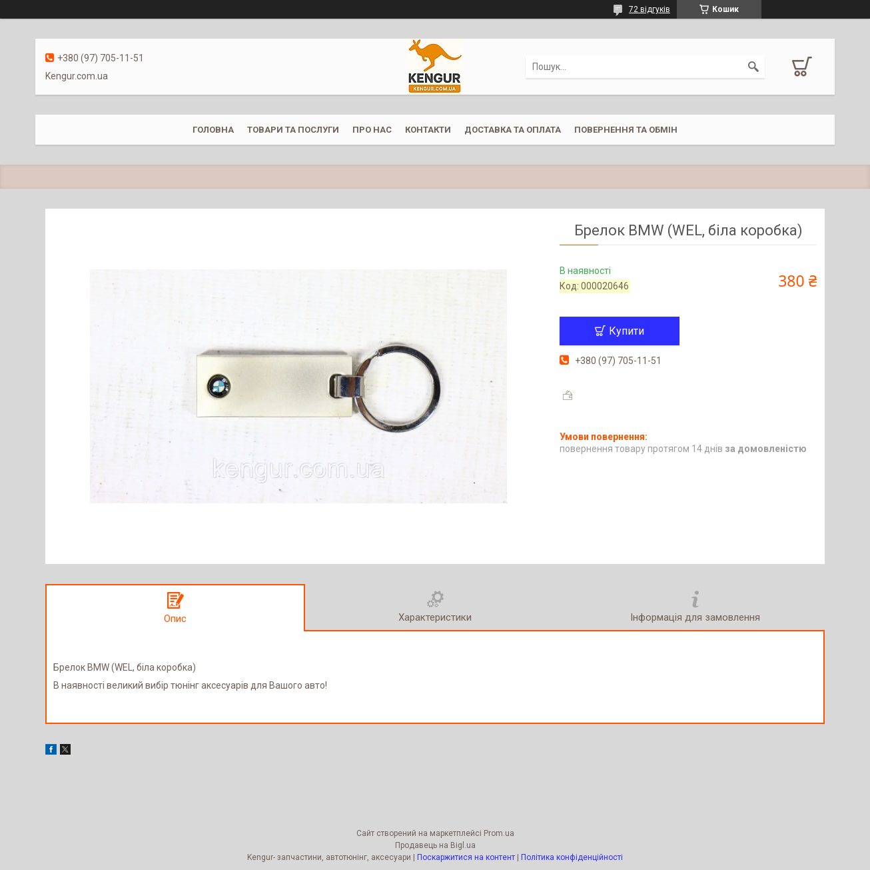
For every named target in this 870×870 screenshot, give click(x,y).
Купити (626, 331)
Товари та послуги (293, 130)
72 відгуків (649, 9)
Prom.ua (499, 833)
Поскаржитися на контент (466, 857)
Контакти (428, 130)
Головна (213, 130)
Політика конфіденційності (572, 857)
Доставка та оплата (512, 130)
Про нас (372, 130)
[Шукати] (753, 66)
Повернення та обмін (625, 130)
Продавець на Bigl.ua (435, 845)
